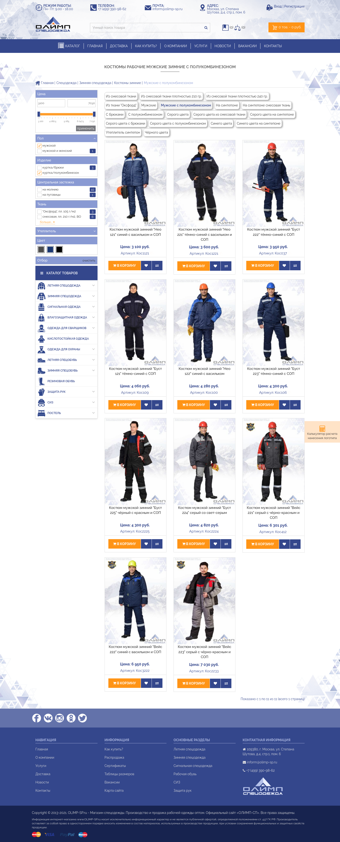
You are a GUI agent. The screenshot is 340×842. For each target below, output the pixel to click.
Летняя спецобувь (66, 348)
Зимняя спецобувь (66, 359)
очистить (88, 249)
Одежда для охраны (66, 338)
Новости (42, 782)
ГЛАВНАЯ (95, 46)
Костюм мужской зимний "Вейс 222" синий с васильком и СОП (135, 649)
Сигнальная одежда (66, 295)
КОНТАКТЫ (273, 46)
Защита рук (66, 380)
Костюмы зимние (127, 83)
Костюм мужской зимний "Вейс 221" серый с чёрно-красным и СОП (273, 513)
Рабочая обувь (185, 774)
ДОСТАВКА (119, 46)
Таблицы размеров (119, 774)
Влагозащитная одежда (66, 306)
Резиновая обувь (56, 370)
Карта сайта (114, 790)
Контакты (42, 790)
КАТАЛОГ (69, 46)
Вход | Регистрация (289, 6)
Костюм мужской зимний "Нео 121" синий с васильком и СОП (135, 232)
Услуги (40, 766)
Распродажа (114, 757)
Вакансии (112, 782)
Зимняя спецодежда (95, 83)
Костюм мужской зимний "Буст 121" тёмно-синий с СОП (135, 371)
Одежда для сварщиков (66, 317)
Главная (44, 83)
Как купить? (114, 749)
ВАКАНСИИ (247, 46)
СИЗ (66, 391)
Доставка (42, 774)
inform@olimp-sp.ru (170, 9)
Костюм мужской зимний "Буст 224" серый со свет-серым (204, 510)
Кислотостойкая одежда (63, 327)
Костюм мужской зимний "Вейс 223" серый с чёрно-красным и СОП (204, 652)
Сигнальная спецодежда (193, 766)
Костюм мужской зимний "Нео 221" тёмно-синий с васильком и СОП (204, 234)
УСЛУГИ (200, 46)
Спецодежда (66, 83)
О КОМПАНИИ (175, 46)
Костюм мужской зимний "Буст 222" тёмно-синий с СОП (273, 232)
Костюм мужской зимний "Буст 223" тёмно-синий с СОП (273, 371)
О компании (44, 757)
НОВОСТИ (223, 46)
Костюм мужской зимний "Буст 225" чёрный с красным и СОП (135, 510)
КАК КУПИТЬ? (146, 46)
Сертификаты (115, 766)
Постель (66, 402)
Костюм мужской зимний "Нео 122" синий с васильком (204, 371)
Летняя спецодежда (66, 274)
